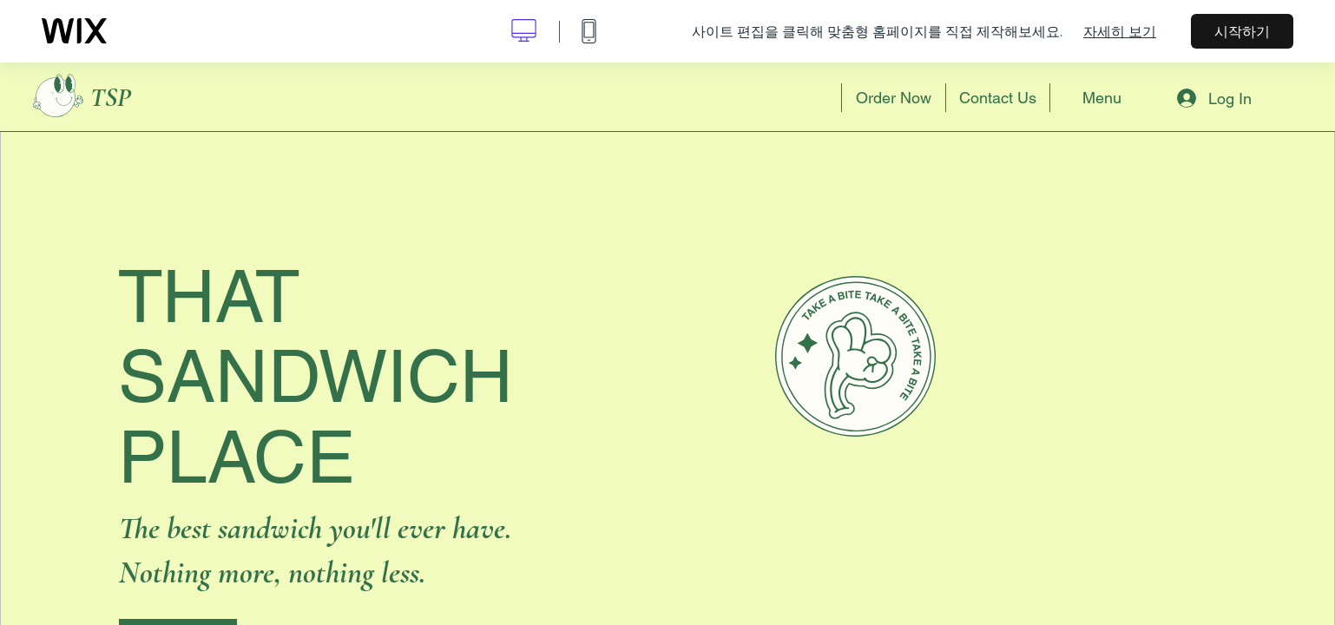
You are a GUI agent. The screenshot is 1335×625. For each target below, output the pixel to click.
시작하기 (1242, 31)
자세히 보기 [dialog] (1119, 31)
